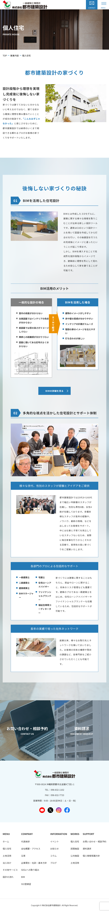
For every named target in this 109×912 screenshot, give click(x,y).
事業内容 (14, 55)
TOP (5, 55)
